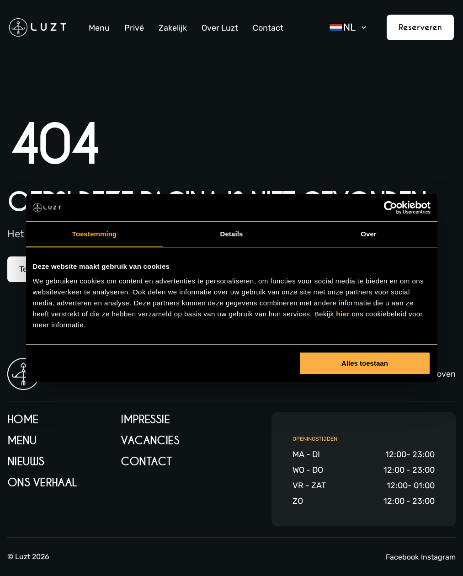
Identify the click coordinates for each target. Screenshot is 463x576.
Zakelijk (173, 28)
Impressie (145, 419)
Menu (99, 28)
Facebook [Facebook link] (402, 557)
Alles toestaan (364, 363)
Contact (268, 28)
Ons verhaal (42, 482)
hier (343, 314)
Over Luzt (220, 28)
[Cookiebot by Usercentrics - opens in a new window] (391, 207)
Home (22, 419)
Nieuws (25, 461)
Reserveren (420, 27)
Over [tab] (369, 234)
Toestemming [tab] (94, 234)
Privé (134, 28)
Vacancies (150, 440)
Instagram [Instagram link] (438, 557)
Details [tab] (231, 234)
